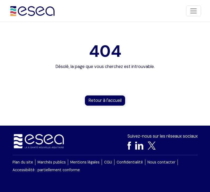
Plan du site (23, 162)
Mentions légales (85, 162)
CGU (108, 162)
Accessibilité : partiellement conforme (46, 169)
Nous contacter (161, 162)
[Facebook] (129, 146)
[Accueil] (32, 10)
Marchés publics (52, 162)
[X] (152, 146)
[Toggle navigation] (193, 11)
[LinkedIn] (139, 146)
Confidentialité (130, 162)
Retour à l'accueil (105, 100)
